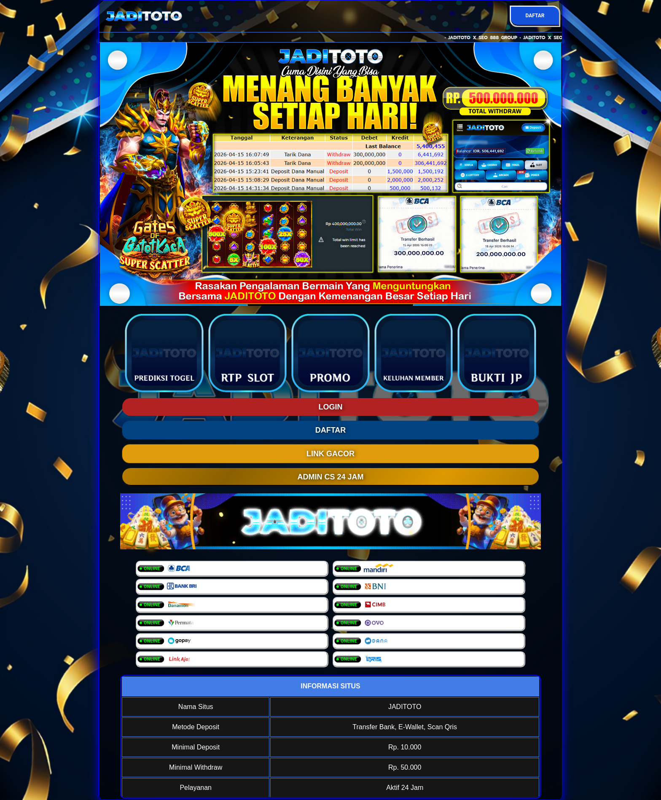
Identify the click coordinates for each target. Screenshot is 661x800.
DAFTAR (534, 16)
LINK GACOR (330, 453)
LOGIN (331, 407)
